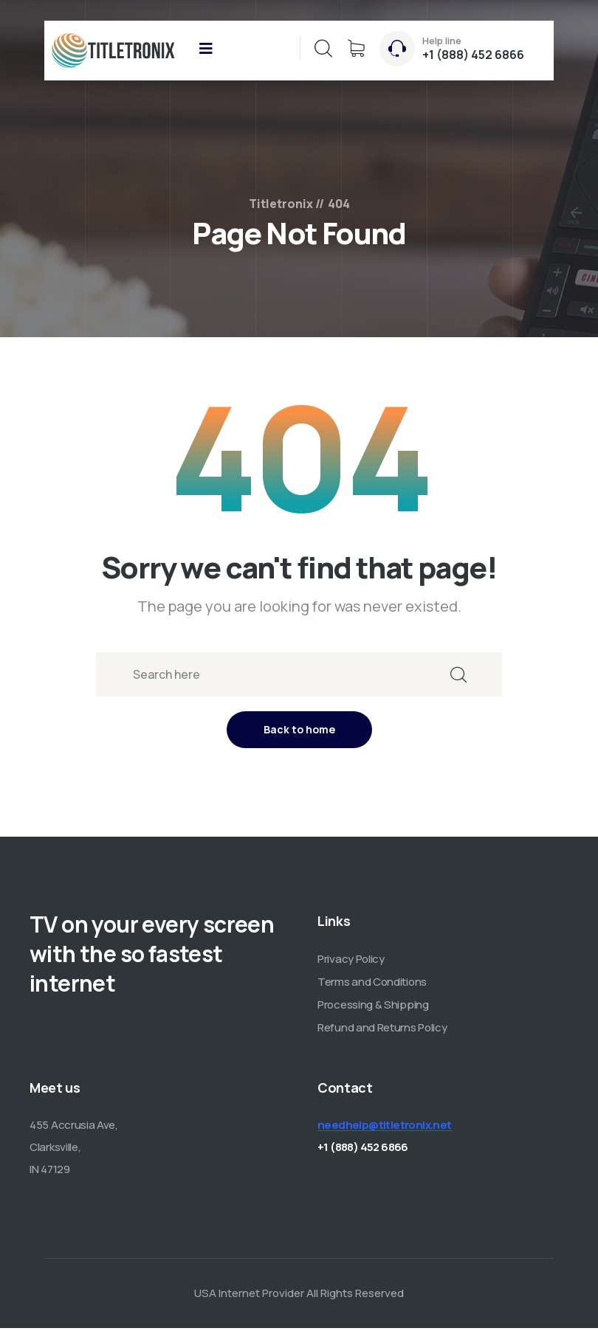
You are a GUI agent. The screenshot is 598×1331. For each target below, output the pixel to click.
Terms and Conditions (372, 984)
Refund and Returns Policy (382, 1030)
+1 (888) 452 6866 (473, 54)
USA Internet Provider (249, 1296)
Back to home (299, 732)
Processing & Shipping (373, 1007)
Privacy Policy (351, 961)
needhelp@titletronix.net (384, 1127)
